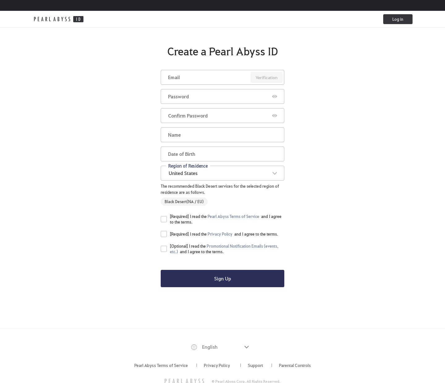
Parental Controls (295, 365)
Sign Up (222, 278)
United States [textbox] (183, 173)
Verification (267, 77)
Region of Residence (188, 165)
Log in (397, 19)
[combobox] (222, 173)
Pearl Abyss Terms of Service (161, 365)
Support (255, 365)
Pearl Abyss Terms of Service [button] (233, 216)
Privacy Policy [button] (220, 233)
